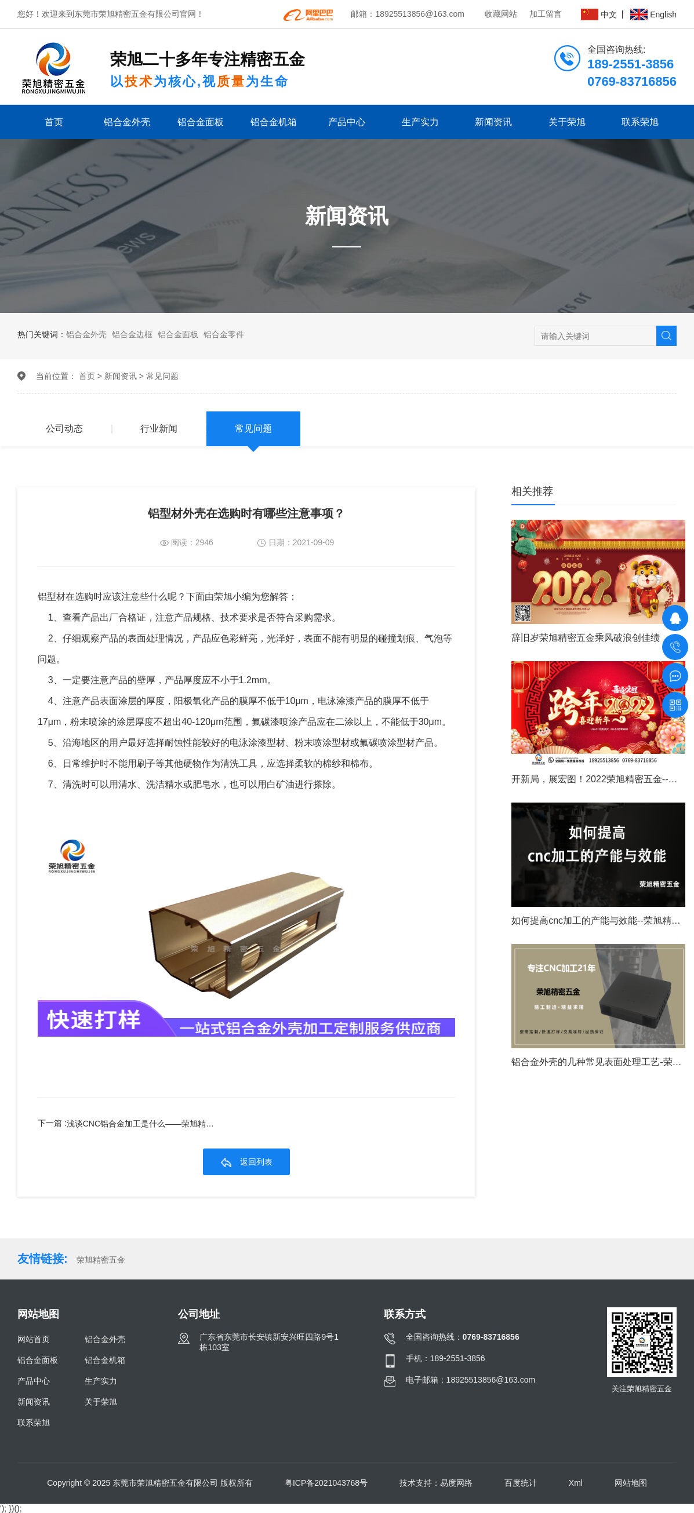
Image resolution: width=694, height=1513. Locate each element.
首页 (54, 122)
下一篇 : (134, 1123)
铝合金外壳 (127, 122)
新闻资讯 (493, 122)
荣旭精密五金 (101, 1259)
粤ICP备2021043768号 (326, 1483)
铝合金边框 (132, 334)
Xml (576, 1483)
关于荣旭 (567, 122)
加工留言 (545, 14)
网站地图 (631, 1483)
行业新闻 (158, 428)
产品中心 (346, 122)
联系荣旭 (640, 122)
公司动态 (64, 428)
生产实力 (420, 122)
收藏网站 (501, 14)
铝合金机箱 (273, 122)
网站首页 (33, 1339)
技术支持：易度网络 (436, 1483)
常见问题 (162, 376)
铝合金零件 (224, 334)
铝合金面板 (200, 122)
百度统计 (520, 1483)
